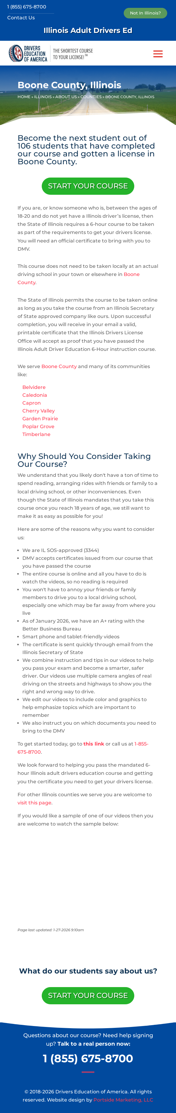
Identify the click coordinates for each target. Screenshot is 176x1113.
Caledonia (34, 395)
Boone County (59, 366)
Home (24, 96)
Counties (91, 96)
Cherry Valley (38, 411)
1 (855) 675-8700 (26, 7)
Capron (31, 403)
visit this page (34, 803)
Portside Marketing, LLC (123, 1100)
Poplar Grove (38, 426)
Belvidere (34, 387)
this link (93, 744)
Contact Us (21, 18)
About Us (66, 96)
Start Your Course (88, 185)
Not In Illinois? (145, 13)
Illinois (43, 96)
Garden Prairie (40, 419)
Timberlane (36, 434)
